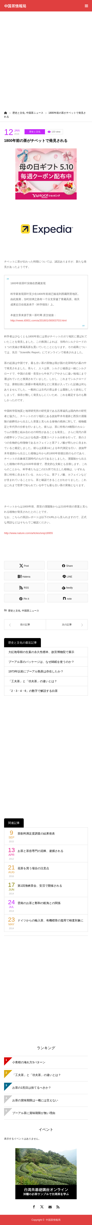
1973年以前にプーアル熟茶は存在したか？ (35, 671)
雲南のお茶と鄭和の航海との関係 (39, 903)
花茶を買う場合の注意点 (33, 868)
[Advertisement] (46, 59)
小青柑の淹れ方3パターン (28, 1062)
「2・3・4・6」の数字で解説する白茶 (33, 690)
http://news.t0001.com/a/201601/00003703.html (38, 320)
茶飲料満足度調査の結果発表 (36, 833)
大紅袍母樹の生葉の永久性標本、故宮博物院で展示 (41, 652)
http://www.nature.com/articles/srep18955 (28, 533)
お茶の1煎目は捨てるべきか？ (31, 1087)
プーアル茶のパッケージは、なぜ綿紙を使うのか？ (41, 661)
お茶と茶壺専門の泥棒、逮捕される (40, 851)
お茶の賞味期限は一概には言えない (35, 1100)
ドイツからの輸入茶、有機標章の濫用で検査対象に (50, 920)
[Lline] (67, 576)
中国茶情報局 (15, 6)
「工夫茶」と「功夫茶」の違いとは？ (32, 681)
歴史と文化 (34, 131)
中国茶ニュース (30, 610)
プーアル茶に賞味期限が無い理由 (33, 1113)
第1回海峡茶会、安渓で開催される (40, 885)
